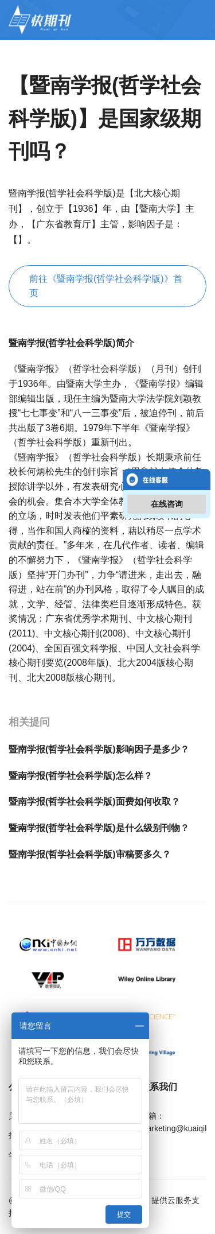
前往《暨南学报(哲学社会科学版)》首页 (105, 286)
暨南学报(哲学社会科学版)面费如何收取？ (94, 801)
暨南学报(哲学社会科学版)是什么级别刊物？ (99, 828)
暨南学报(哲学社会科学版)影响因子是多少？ (99, 749)
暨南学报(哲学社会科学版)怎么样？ (81, 776)
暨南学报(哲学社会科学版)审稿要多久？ (90, 854)
